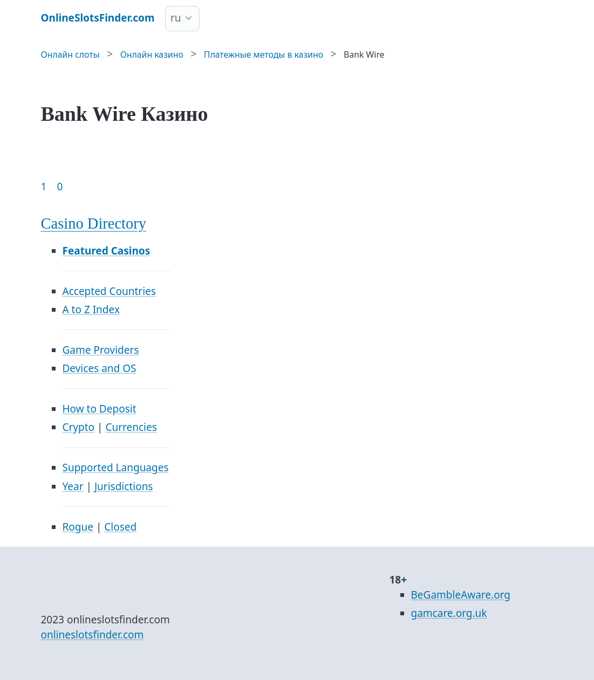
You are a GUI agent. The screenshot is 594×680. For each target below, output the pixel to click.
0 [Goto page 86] (60, 187)
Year (73, 486)
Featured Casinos (107, 251)
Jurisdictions (123, 486)
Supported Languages (116, 468)
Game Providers (101, 350)
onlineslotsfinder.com (92, 635)
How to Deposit (99, 409)
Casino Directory (94, 223)
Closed (120, 527)
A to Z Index (91, 310)
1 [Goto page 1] (44, 187)
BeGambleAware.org (460, 595)
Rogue (78, 527)
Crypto (79, 427)
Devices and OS (99, 368)
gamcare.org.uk (449, 613)
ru (175, 18)
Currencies (130, 427)
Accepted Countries (109, 291)
